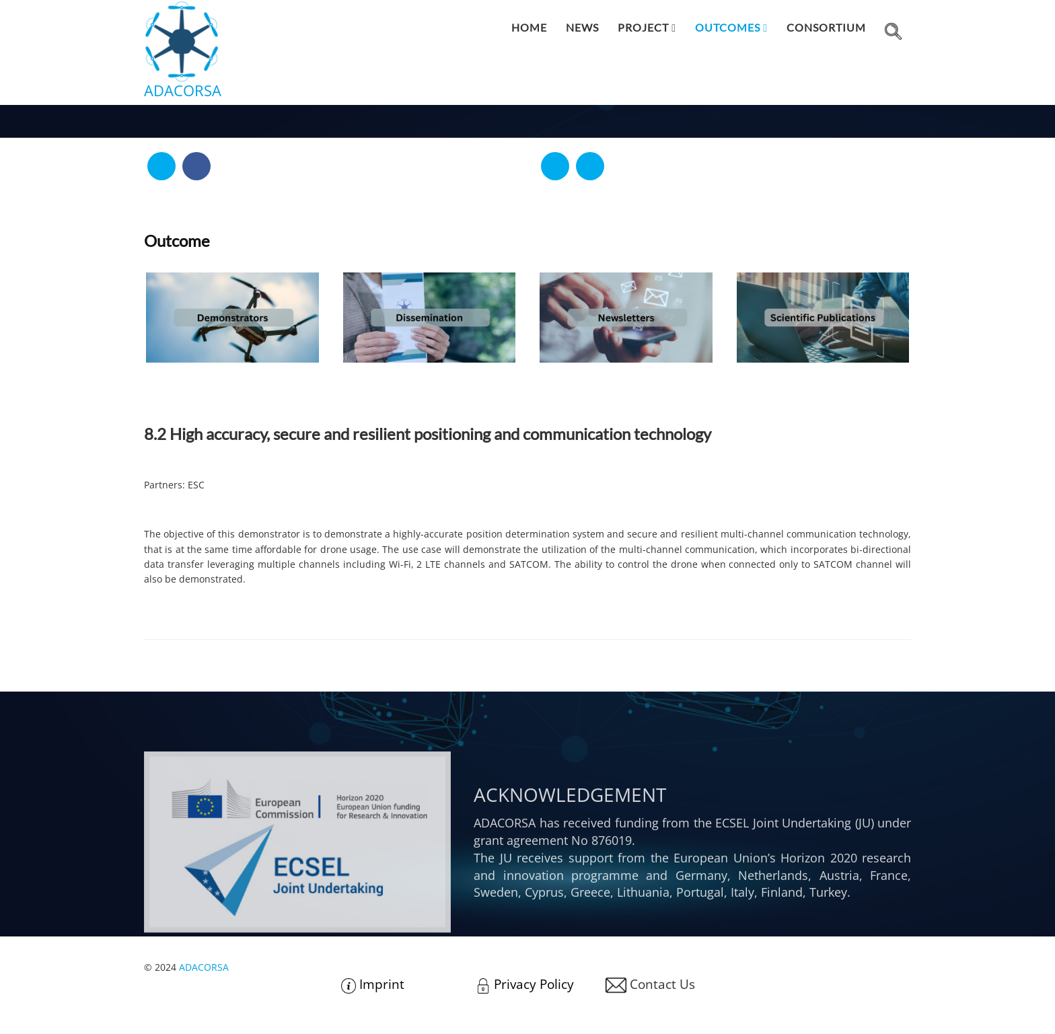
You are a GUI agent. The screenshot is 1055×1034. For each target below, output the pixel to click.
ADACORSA (204, 967)
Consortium (826, 27)
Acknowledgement (570, 861)
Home (529, 27)
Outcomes (727, 27)
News (582, 27)
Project (643, 27)
